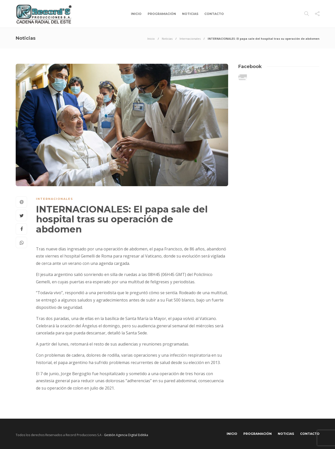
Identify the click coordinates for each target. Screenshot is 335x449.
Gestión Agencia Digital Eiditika (126, 435)
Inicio (136, 14)
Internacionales (190, 38)
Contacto (214, 14)
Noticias (190, 14)
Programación (162, 14)
